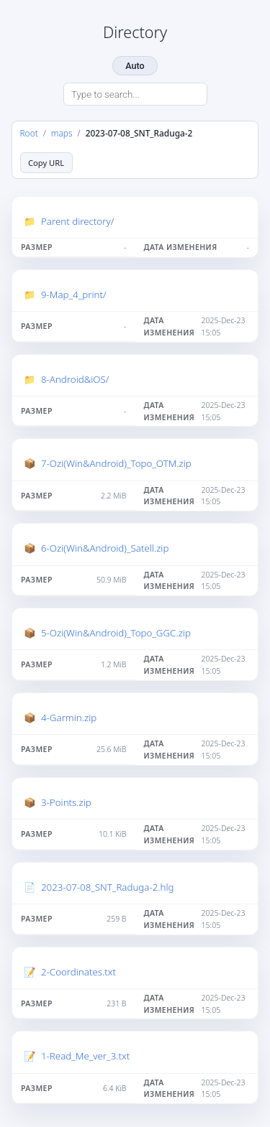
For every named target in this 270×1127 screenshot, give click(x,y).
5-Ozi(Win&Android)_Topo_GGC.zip (116, 632)
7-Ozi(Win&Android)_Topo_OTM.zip (116, 463)
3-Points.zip (66, 802)
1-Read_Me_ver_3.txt (85, 1055)
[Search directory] (135, 94)
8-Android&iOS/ (75, 379)
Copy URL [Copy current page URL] (46, 162)
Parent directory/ (77, 221)
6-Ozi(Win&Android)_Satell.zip (104, 548)
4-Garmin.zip (68, 717)
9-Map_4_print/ (74, 294)
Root (29, 133)
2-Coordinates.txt (78, 971)
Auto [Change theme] (134, 65)
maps (62, 133)
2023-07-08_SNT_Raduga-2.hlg (107, 887)
